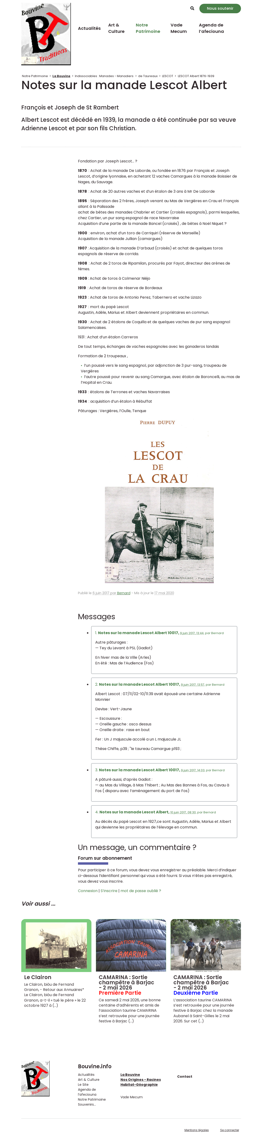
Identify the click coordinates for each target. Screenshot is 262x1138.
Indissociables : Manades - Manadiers (104, 76)
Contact (184, 1076)
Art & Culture (116, 28)
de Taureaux (148, 76)
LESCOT (167, 76)
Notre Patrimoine (148, 28)
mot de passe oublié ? (140, 891)
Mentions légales (197, 1130)
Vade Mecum (179, 28)
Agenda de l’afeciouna (211, 28)
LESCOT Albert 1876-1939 (196, 76)
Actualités (89, 28)
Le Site (83, 1084)
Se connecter (229, 1130)
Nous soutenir (220, 8)
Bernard (123, 593)
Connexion (88, 891)
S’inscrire (109, 891)
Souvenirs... (87, 1104)
